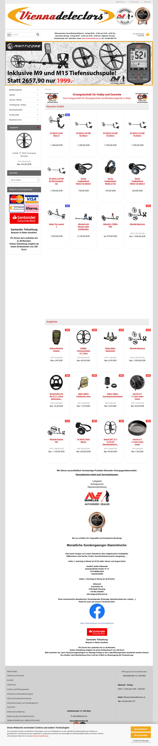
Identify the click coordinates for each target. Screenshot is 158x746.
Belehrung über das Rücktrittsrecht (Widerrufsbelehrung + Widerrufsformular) (23, 718)
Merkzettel (147, 2)
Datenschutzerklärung (40, 736)
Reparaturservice (15, 120)
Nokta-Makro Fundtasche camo (83, 395)
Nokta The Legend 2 (56, 225)
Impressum (11, 685)
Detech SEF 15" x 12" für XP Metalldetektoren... (110, 441)
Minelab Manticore (137, 224)
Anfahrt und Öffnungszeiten (18, 689)
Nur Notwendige (140, 735)
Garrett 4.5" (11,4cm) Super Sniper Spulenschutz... (137, 442)
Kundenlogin (134, 2)
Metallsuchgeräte (15, 90)
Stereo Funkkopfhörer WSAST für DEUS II (83, 181)
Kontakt (10, 680)
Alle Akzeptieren (141, 729)
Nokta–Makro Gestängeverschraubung (113, 395)
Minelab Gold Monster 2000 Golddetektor (83, 226)
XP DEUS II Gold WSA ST (56, 134)
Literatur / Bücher (15, 100)
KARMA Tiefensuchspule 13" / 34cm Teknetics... (83, 351)
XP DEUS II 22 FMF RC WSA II (137, 134)
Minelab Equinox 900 (56, 440)
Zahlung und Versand (15, 676)
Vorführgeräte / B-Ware (17, 105)
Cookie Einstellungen (141, 741)
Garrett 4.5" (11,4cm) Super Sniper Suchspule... (137, 396)
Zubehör (12, 95)
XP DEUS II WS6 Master (83, 440)
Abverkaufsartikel (15, 110)
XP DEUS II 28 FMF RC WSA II (83, 134)
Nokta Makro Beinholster (110, 349)
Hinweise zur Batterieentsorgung (20, 694)
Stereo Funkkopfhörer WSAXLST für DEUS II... (110, 181)
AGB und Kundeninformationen (19, 698)
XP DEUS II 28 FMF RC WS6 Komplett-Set (56, 181)
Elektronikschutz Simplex (56, 349)
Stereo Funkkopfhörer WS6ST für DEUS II (137, 181)
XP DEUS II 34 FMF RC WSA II (110, 134)
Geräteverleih (14, 115)
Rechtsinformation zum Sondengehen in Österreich (22, 705)
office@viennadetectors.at (91, 38)
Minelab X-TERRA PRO (110, 225)
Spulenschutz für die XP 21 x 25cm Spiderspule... (56, 396)
